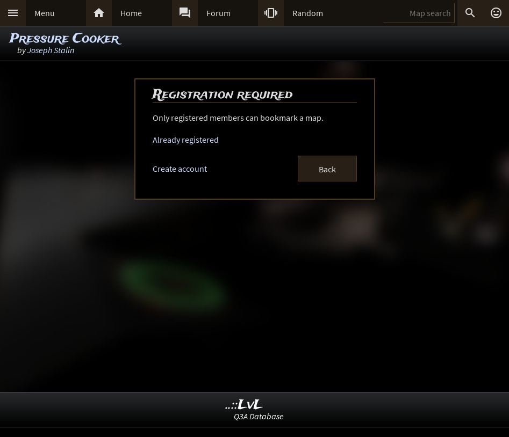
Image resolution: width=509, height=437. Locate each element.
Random (307, 13)
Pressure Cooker (64, 39)
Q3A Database (259, 416)
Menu (44, 13)
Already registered (186, 139)
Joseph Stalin (50, 50)
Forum (218, 13)
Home (131, 13)
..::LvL (244, 405)
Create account (180, 168)
